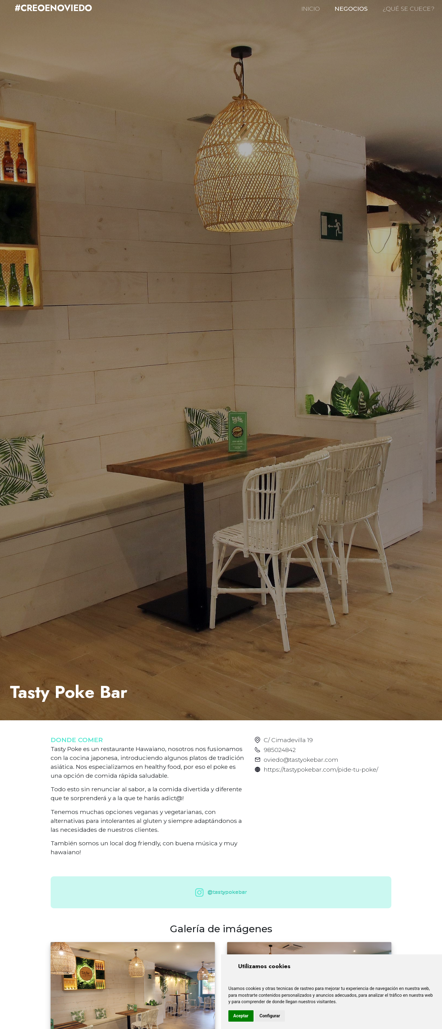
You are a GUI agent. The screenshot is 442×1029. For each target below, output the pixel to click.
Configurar (270, 1015)
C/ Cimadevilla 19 (288, 740)
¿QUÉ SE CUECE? (408, 8)
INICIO (310, 8)
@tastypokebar (219, 892)
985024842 (280, 749)
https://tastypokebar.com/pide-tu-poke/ (321, 769)
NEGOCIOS (351, 8)
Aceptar (241, 1015)
